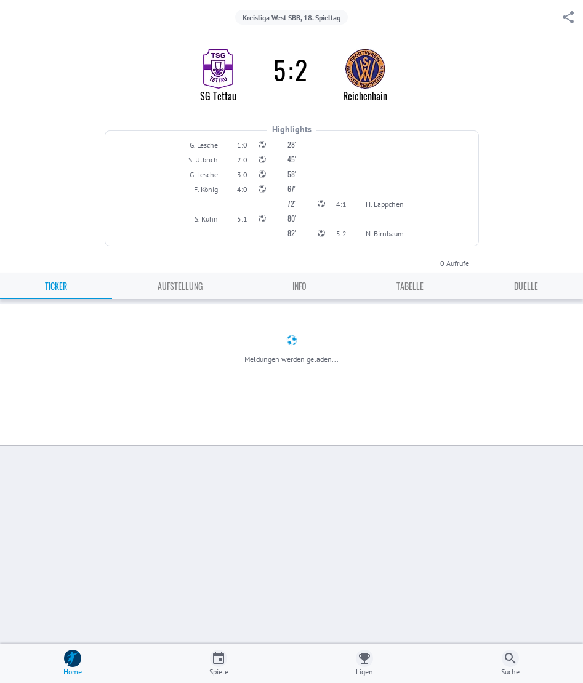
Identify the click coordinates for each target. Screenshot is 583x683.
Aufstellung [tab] (180, 285)
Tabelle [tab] (410, 285)
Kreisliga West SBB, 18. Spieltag (291, 17)
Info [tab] (299, 285)
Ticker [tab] (56, 285)
